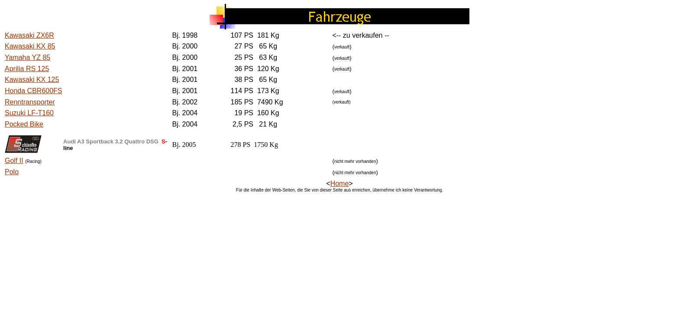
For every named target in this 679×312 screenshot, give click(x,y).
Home (339, 183)
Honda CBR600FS (33, 90)
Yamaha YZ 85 (27, 57)
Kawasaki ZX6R (29, 35)
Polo (12, 172)
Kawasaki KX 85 (30, 46)
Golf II (14, 160)
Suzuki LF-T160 (29, 113)
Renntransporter (30, 102)
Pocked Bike (24, 124)
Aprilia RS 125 (27, 68)
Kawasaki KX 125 (32, 79)
